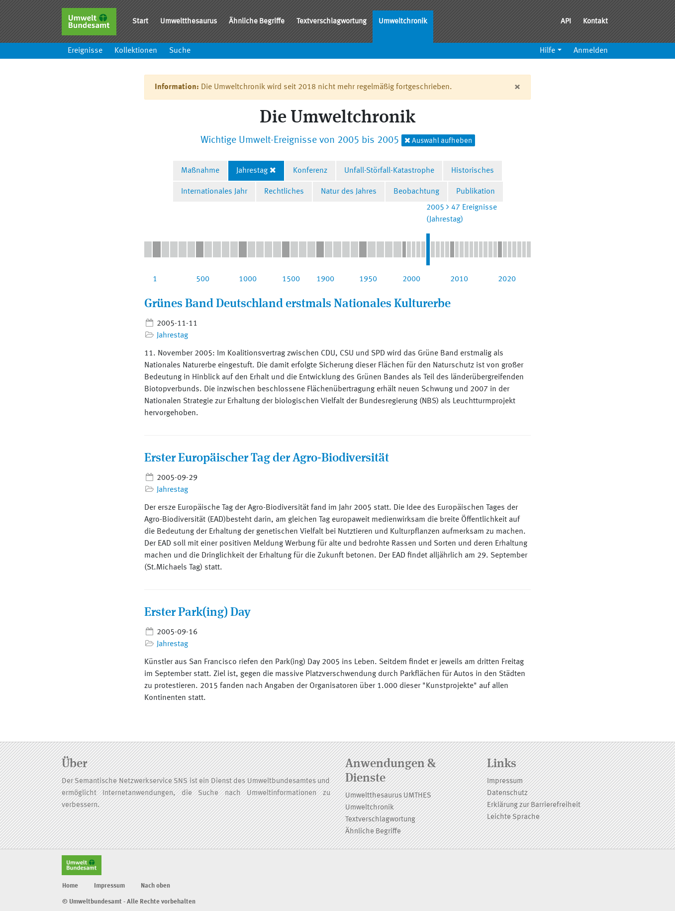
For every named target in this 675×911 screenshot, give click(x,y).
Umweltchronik (403, 21)
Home (70, 886)
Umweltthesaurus (188, 21)
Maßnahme (200, 171)
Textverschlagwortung (331, 21)
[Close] (517, 87)
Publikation (475, 192)
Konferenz (310, 171)
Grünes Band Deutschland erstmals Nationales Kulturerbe (297, 304)
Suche (180, 51)
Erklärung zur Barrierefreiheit (533, 805)
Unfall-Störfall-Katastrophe (389, 171)
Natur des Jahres (349, 192)
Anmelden (591, 51)
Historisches (472, 171)
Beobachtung (416, 192)
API (566, 21)
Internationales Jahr (214, 192)
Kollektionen (135, 51)
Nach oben (155, 886)
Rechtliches (284, 192)
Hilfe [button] (547, 51)
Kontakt (595, 21)
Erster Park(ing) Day (197, 613)
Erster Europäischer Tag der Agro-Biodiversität (266, 458)
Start (140, 21)
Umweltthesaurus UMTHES (388, 795)
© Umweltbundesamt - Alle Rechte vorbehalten (128, 902)
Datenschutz (507, 793)
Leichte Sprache (513, 817)
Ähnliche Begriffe (257, 21)
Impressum (505, 781)
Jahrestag (252, 171)
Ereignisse (85, 51)
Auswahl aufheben (438, 140)
